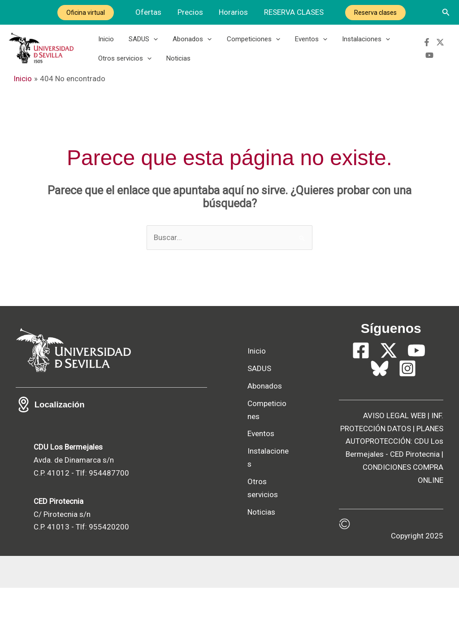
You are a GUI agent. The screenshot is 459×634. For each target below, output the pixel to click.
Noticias (176, 59)
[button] (446, 12)
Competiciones (248, 39)
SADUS (141, 39)
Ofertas (150, 12)
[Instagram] (407, 391)
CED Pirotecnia (415, 477)
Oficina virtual (87, 12)
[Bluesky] (380, 391)
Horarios (233, 12)
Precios (191, 12)
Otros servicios (124, 59)
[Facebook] (426, 42)
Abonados (188, 39)
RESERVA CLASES (293, 12)
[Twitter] (440, 42)
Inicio (105, 39)
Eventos (304, 39)
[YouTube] (429, 55)
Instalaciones (358, 39)
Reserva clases (374, 12)
